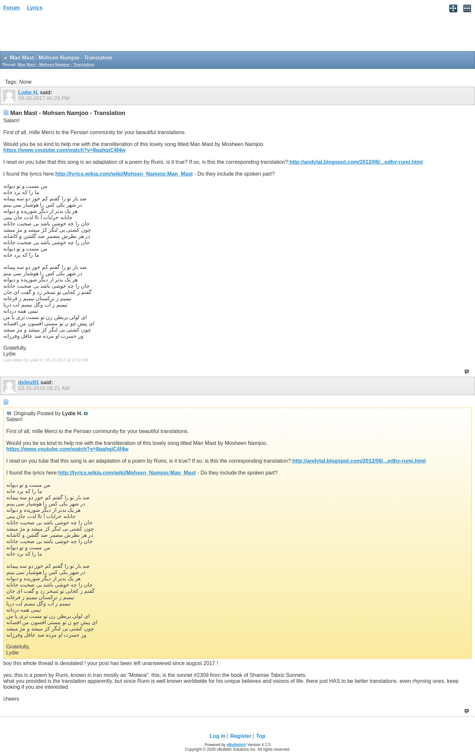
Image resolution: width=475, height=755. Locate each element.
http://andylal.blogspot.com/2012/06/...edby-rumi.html (356, 162)
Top (260, 736)
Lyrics (35, 8)
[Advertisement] (53, 33)
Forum (11, 8)
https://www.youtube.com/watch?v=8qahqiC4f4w (64, 150)
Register (240, 736)
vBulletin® (236, 744)
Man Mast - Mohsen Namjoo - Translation (55, 64)
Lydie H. (28, 92)
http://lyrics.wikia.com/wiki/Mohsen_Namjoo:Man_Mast (124, 174)
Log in (218, 736)
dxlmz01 (28, 382)
